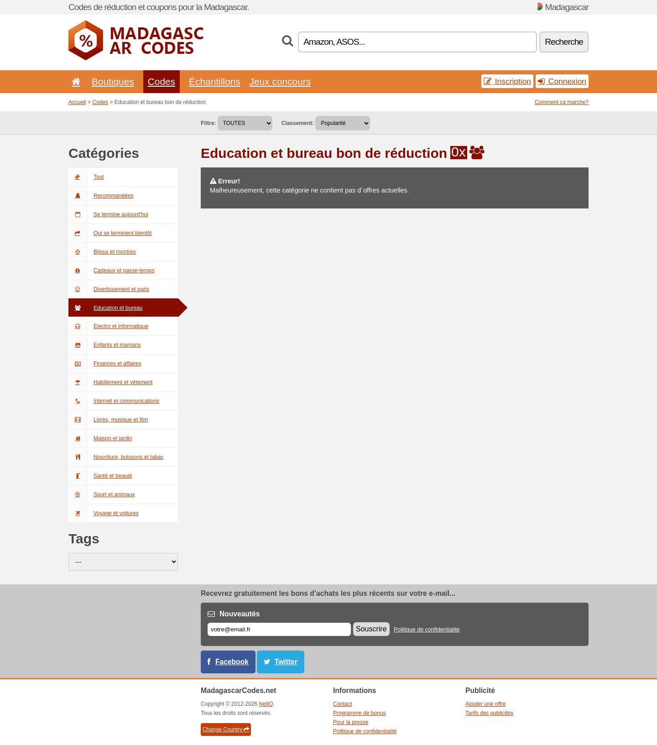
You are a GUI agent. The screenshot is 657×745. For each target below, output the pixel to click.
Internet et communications (113, 401)
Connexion (562, 81)
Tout (86, 177)
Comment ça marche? (562, 102)
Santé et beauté (100, 476)
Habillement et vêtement (110, 382)
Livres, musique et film (108, 420)
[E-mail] (279, 629)
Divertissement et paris (108, 289)
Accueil (77, 102)
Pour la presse (350, 722)
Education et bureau (105, 308)
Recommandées (100, 196)
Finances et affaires (104, 363)
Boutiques (113, 81)
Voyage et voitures (103, 513)
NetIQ (266, 704)
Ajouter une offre (485, 704)
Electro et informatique (108, 326)
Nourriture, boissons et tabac (115, 457)
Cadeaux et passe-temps (111, 270)
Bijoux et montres (102, 252)
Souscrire (371, 629)
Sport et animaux (101, 494)
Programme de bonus (359, 713)
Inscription (507, 81)
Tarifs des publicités (489, 713)
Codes (161, 81)
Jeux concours (280, 81)
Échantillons (214, 81)
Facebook (232, 662)
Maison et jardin (100, 438)
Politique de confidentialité (427, 629)
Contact (342, 704)
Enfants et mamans (104, 345)
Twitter (286, 662)
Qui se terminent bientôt (109, 233)
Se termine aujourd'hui (108, 214)
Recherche (564, 42)
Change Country (226, 729)
